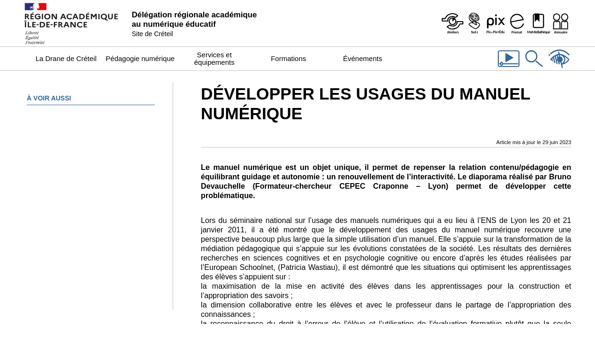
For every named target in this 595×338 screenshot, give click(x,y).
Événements (362, 58)
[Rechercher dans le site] (534, 68)
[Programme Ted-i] (474, 23)
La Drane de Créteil (66, 58)
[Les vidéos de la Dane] (508, 68)
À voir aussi (49, 98)
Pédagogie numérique (140, 58)
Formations (288, 58)
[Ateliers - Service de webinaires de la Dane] (452, 23)
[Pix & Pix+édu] (495, 23)
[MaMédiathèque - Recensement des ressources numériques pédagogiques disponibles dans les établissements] (538, 23)
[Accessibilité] (559, 68)
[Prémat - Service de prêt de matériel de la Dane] (517, 23)
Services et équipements (214, 58)
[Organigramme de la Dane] (560, 23)
